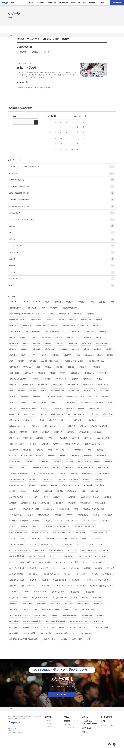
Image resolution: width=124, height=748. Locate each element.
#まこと (12, 562)
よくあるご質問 (62, 213)
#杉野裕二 (105, 396)
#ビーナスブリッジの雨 (40, 532)
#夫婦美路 (12, 456)
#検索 (11, 390)
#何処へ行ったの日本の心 (90, 497)
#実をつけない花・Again (93, 444)
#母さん (99, 379)
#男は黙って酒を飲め (96, 361)
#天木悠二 (63, 456)
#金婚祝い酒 (27, 325)
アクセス (62, 272)
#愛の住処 (52, 420)
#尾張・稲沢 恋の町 (16, 444)
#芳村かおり (73, 343)
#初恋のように (72, 491)
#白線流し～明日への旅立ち (50, 361)
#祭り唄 (43, 355)
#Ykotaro (85, 598)
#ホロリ (36, 526)
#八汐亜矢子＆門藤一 (16, 497)
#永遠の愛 (46, 379)
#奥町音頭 (99, 450)
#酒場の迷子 (40, 325)
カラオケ (62, 2)
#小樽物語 (44, 444)
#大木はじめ (57, 461)
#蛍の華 (98, 337)
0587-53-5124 (15, 735)
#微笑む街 (23, 432)
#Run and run (99, 603)
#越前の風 (102, 331)
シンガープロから (62, 245)
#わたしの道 (39, 550)
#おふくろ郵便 (103, 580)
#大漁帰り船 (43, 461)
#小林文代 (56, 444)
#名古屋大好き (48, 479)
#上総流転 (96, 515)
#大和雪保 (69, 461)
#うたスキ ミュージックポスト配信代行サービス (94, 586)
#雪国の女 (49, 319)
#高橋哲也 (101, 302)
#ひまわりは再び (45, 562)
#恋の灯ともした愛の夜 (99, 426)
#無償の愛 (70, 367)
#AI (88, 639)
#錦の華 (99, 319)
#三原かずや (24, 521)
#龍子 (47, 302)
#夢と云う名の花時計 (40, 467)
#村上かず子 (93, 396)
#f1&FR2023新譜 (62, 633)
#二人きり (29, 515)
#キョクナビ (95, 538)
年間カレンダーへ (80, 116)
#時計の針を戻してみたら (104, 402)
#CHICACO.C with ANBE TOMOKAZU (23, 639)
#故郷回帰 (80, 408)
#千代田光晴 (66, 485)
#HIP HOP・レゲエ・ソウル (45, 627)
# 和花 (74, 598)
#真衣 (99, 355)
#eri (74, 633)
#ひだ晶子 (74, 562)
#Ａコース (46, 52)
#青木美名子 (78, 314)
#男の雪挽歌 (13, 367)
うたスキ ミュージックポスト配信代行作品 (62, 166)
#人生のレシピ (49, 509)
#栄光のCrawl (74, 390)
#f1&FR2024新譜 (46, 633)
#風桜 (43, 308)
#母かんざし (13, 385)
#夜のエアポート (104, 467)
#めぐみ (106, 550)
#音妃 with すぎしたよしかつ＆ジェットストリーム (27, 314)
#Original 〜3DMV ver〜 (50, 609)
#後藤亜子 (45, 432)
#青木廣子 (90, 314)
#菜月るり (48, 343)
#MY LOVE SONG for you (85, 609)
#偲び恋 (45, 497)
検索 (102, 2)
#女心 (90, 450)
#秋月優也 (12, 355)
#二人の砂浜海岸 (15, 515)
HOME (31, 2)
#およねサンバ (76, 580)
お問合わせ (117, 2)
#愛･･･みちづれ (14, 420)
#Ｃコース (12, 302)
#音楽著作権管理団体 (69, 308)
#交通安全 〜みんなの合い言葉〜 (94, 509)
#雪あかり (61, 319)
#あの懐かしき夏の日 (58, 592)
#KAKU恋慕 (13, 621)
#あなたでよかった (60, 598)
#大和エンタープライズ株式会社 (89, 461)
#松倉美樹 (24, 396)
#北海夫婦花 (88, 485)
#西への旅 (59, 337)
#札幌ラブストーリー (39, 402)
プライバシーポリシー (108, 725)
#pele (35, 609)
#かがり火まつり (108, 574)
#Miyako (54, 615)
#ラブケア (105, 521)
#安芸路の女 (13, 450)
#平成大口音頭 (84, 432)
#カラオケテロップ (47, 544)
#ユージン (12, 526)
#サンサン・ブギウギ (16, 538)
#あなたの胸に (75, 592)
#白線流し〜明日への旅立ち (74, 361)
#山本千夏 (75, 438)
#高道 (92, 302)
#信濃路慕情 (72, 497)
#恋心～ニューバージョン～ (54, 426)
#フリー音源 (48, 526)
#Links (99, 615)
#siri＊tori (68, 603)
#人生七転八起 (85, 503)
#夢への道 (108, 461)
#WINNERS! (13, 603)
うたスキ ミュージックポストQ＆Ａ (62, 219)
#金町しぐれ (13, 325)
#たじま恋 (110, 568)
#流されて (102, 373)
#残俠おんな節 (28, 385)
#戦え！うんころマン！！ (77, 414)
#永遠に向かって (60, 379)
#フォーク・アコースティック (84, 526)
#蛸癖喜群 (87, 337)
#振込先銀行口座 (57, 414)
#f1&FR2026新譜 (29, 633)
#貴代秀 (34, 337)
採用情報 (62, 239)
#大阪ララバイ (102, 456)
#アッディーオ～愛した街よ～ (19, 550)
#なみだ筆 (32, 568)
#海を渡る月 (75, 373)
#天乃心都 (75, 456)
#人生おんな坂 (64, 509)
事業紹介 (67, 717)
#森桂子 (33, 390)
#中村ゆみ (69, 515)
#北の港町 (35, 491)
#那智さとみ (84, 325)
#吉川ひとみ (73, 479)
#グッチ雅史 (50, 538)
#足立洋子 (90, 331)
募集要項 (67, 724)
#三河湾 (12, 521)
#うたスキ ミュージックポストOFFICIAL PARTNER (27, 592)
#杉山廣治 (23, 402)
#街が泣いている (73, 337)
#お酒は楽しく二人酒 (16, 580)
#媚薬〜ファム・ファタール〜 (58, 450)
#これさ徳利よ (33, 574)
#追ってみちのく (15, 331)
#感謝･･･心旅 (107, 414)
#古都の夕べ (99, 479)
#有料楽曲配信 (71, 402)
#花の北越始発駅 (102, 343)
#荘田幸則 (60, 343)
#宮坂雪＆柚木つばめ (72, 444)
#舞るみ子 (36, 349)
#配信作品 (34, 52)
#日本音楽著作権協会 (28, 408)
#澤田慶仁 (96, 367)
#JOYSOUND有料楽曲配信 (32, 621)
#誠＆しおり (46, 337)
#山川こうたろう (103, 438)
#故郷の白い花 (14, 414)
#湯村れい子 (28, 373)
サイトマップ (105, 721)
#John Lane (13, 627)
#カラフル (32, 544)
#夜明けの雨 (69, 467)
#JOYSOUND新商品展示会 (55, 621)
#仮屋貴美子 (58, 503)
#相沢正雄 (109, 355)
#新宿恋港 (58, 408)
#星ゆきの (12, 408)
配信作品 (74, 2)
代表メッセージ (69, 727)
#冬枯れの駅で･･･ (96, 491)
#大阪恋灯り (88, 456)
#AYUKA (64, 639)
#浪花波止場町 (89, 373)
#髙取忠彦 (81, 302)
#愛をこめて (29, 420)
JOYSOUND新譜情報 (62, 180)
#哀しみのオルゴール (16, 479)
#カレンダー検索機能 (16, 544)
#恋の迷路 (71, 426)
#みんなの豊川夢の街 (16, 556)
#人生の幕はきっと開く (31, 509)
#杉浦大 (12, 402)
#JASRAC (26, 627)
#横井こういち (103, 385)
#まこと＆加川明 (84, 556)
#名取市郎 (61, 479)
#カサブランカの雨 (95, 544)
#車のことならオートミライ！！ (55, 331)
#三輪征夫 (108, 515)
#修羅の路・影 (58, 497)
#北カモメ (23, 491)
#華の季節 (36, 343)
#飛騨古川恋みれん (16, 308)
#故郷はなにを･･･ (95, 408)
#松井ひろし (37, 396)
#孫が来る (39, 450)
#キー (84, 538)
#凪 (83, 491)
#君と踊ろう (33, 479)
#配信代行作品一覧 (68, 325)
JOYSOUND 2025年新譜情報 (62, 193)
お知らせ (62, 226)
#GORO (62, 627)
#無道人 (48, 367)
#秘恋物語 (97, 349)
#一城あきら (48, 521)
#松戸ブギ (12, 396)
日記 (62, 232)
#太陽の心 (39, 456)
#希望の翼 (97, 432)
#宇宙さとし (27, 450)
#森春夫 (43, 390)
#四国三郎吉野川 (88, 473)
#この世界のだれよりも (51, 574)
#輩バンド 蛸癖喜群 (33, 331)
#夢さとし (56, 467)
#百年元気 (32, 361)
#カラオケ (80, 544)
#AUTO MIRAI (77, 639)
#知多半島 (67, 355)
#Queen (25, 609)
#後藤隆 (34, 432)
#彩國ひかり (58, 432)
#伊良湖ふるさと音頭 (28, 503)
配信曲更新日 (62, 173)
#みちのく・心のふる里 (37, 556)
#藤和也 (25, 343)
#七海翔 (36, 521)
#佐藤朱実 (107, 497)
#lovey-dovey (87, 615)
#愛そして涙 (65, 420)
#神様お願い (55, 355)
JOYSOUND (40, 2)
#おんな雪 (32, 580)
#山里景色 (63, 438)
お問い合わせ (62, 252)
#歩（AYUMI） (43, 385)
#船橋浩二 (24, 349)
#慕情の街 (94, 414)
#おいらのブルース (28, 586)
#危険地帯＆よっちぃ (16, 485)
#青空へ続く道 (64, 314)
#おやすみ (89, 580)
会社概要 (92, 2)
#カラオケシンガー (65, 544)
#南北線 (54, 485)
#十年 (77, 485)
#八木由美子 (33, 497)
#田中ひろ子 (27, 367)
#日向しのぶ (45, 408)
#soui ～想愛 (55, 603)
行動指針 (49, 726)
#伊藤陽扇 (12, 503)
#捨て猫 (43, 414)
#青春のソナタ (36, 319)
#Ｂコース (24, 302)
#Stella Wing (41, 603)
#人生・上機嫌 (100, 503)
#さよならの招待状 (16, 574)
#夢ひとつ (12, 467)
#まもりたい (54, 556)
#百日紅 (21, 361)
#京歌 (76, 509)
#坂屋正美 (73, 473)
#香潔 (112, 302)
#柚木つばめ (104, 390)
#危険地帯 (32, 485)
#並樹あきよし (83, 515)
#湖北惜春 (41, 373)
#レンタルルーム (73, 521)
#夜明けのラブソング (85, 467)
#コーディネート (35, 538)
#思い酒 (12, 432)
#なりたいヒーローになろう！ (93, 562)
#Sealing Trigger (83, 603)
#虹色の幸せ (13, 343)
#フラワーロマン (63, 526)
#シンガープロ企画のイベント (100, 532)
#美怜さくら (49, 349)
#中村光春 (58, 515)
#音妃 (52, 314)
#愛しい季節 (78, 420)
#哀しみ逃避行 (104, 473)
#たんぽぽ (98, 568)
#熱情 (38, 367)
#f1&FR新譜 (13, 633)
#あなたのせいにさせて (40, 598)
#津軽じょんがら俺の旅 (17, 379)
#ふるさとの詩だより (27, 562)
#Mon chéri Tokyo (39, 615)
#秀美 (34, 355)
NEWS (50, 2)
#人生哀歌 (71, 503)
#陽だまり (73, 319)
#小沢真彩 (22, 52)
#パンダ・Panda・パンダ (62, 532)
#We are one (27, 603)
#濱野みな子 (83, 367)
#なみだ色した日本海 (16, 568)
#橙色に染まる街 (72, 385)
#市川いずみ (13, 438)
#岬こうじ (51, 438)
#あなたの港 (89, 592)
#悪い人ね (35, 426)
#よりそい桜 (72, 550)
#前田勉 (60, 491)
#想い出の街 (92, 420)
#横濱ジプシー (88, 385)
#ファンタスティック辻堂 (18, 532)
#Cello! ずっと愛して (49, 639)
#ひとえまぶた (61, 562)
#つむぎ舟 (44, 568)
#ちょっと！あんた (59, 568)
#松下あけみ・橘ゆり (54, 396)
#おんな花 (44, 580)
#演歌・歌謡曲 (14, 373)
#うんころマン (44, 586)
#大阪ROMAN (29, 461)
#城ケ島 (62, 473)
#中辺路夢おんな (44, 515)
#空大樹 (86, 349)
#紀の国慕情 (63, 349)
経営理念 (49, 723)
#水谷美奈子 (87, 379)
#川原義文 (39, 438)
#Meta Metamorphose (70, 615)
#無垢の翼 (59, 367)
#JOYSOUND (98, 621)
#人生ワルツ (13, 509)
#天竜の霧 (51, 456)
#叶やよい (86, 479)
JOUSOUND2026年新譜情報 (62, 199)
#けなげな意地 (81, 574)
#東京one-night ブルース (75, 396)
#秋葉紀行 (109, 349)
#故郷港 (69, 408)
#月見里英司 (85, 402)
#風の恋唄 (53, 308)
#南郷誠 (43, 485)
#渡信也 (52, 373)
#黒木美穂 (57, 302)
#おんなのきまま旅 (59, 580)
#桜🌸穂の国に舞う (58, 390)
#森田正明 (21, 390)
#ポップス (24, 526)
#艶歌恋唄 (12, 349)
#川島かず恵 (27, 438)
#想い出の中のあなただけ (18, 426)
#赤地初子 (23, 337)
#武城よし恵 (57, 385)
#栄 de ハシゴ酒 (89, 390)
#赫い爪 (12, 337)
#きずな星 (94, 574)
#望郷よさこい (56, 402)
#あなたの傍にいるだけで (18, 598)
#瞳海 (78, 355)
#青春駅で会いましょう (17, 319)
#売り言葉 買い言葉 (47, 473)
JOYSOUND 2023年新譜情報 (62, 206)
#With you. (97, 598)
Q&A (84, 2)
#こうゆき (67, 574)
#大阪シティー (14, 461)
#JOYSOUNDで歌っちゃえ (79, 621)
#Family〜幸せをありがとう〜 (80, 627)
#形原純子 (70, 432)
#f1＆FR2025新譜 (102, 627)
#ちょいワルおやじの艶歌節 (80, 568)
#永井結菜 (74, 379)
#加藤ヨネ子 (48, 491)
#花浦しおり (86, 343)
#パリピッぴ (80, 532)
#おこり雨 (12, 586)
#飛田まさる (32, 308)
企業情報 (62, 265)
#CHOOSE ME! (86, 633)
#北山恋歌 (100, 485)
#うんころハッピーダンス (63, 586)
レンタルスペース (62, 278)
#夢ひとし (24, 467)
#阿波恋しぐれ (86, 319)
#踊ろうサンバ (77, 331)
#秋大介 (24, 355)
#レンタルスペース (90, 521)
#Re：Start (13, 609)
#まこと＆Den (100, 556)
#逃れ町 (96, 325)
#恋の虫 (83, 426)
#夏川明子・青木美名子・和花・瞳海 (22, 473)
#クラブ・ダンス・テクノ (68, 538)
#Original (67, 609)
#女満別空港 (78, 450)
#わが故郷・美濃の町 (56, 550)
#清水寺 (63, 373)
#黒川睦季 (69, 302)
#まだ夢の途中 (69, 556)
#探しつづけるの (30, 414)
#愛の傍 (41, 420)
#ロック (60, 521)
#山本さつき (88, 438)
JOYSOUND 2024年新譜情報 (62, 186)
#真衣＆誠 (88, 355)
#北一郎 (12, 491)
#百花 (11, 361)
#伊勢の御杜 (45, 503)
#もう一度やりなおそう (90, 550)
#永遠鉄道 (34, 379)
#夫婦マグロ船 (26, 456)
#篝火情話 (75, 349)
